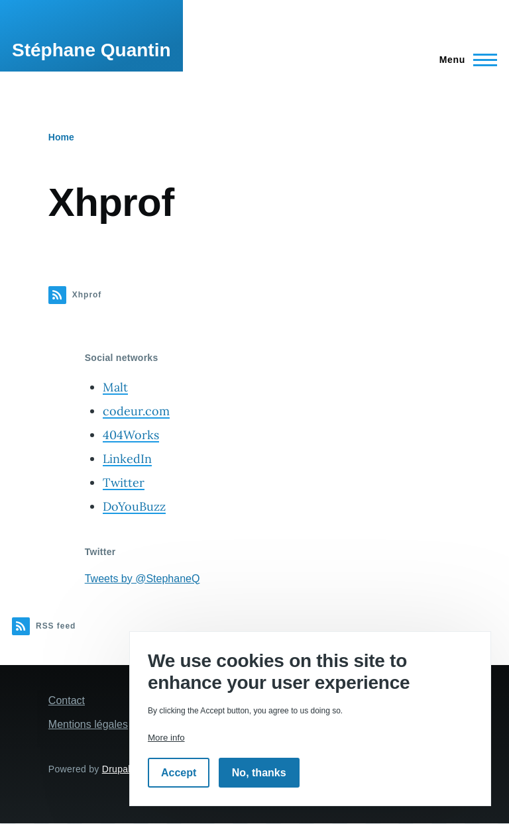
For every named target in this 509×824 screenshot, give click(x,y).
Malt (115, 387)
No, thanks (259, 772)
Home (61, 137)
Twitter (123, 482)
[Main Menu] (464, 60)
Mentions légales (88, 724)
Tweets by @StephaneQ (142, 578)
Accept (178, 772)
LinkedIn (127, 458)
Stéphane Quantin (91, 50)
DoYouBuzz (134, 506)
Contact (66, 700)
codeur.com (136, 411)
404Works (131, 434)
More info (166, 738)
